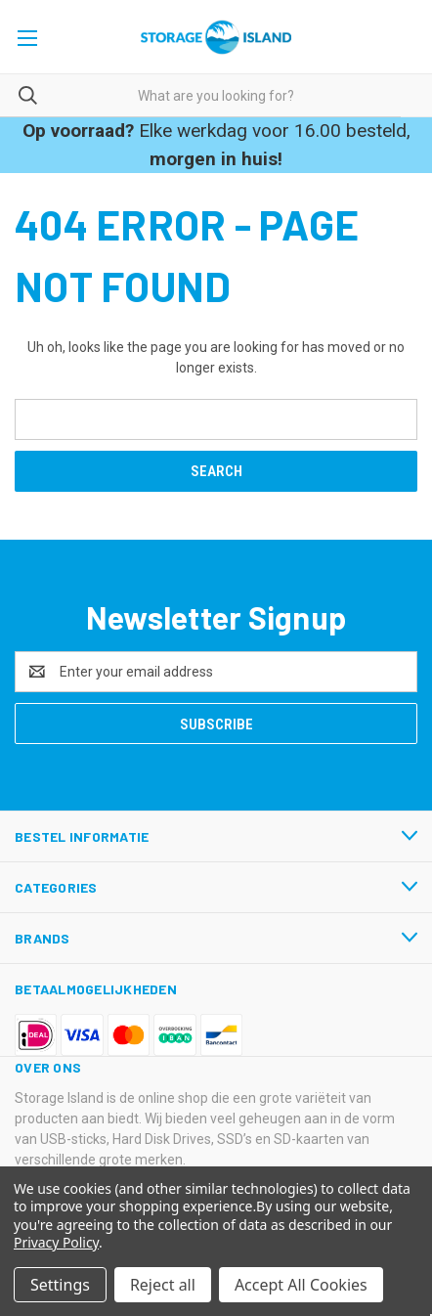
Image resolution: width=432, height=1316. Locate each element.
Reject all (162, 1284)
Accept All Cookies (301, 1284)
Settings (60, 1284)
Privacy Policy (56, 1242)
